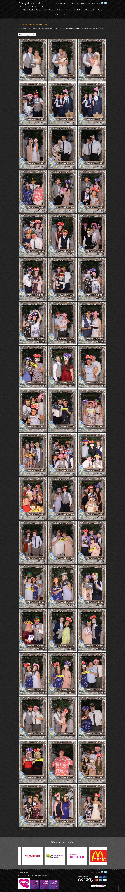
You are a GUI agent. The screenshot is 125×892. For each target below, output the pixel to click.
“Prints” (68, 10)
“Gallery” (58, 15)
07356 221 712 (62, 3)
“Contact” (67, 15)
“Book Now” (78, 10)
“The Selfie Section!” (55, 10)
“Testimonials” (90, 10)
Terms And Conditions (33, 875)
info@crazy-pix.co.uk (92, 3)
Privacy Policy (22, 875)
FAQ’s (100, 10)
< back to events (24, 829)
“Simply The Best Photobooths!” (34, 10)
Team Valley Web (95, 872)
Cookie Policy (45, 875)
